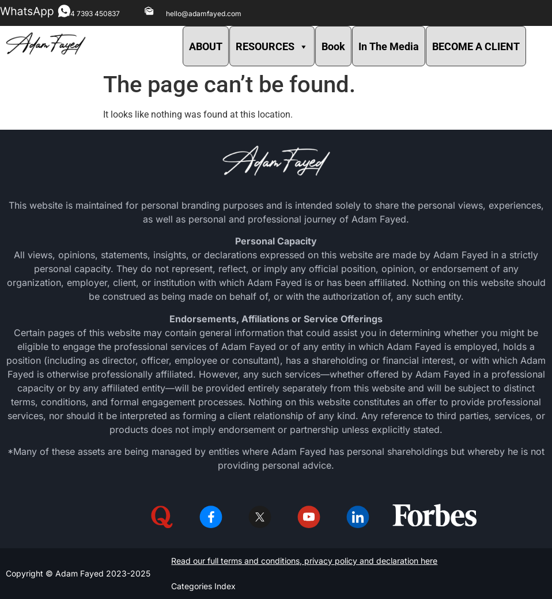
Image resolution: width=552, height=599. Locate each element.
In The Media (388, 46)
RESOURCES (272, 46)
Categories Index (203, 586)
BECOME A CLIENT (476, 46)
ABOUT (205, 46)
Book (333, 46)
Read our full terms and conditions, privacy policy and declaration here (304, 561)
